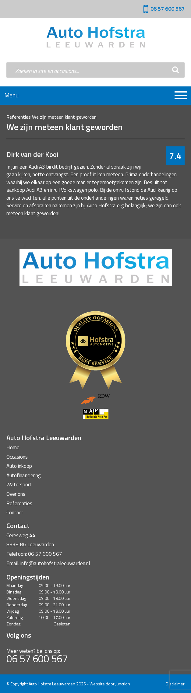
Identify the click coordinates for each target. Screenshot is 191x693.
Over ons (15, 494)
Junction (122, 684)
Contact (14, 512)
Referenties (18, 117)
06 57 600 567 (167, 9)
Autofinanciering (23, 475)
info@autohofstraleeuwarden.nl (55, 563)
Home (12, 447)
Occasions (17, 457)
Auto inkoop (19, 466)
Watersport (19, 484)
